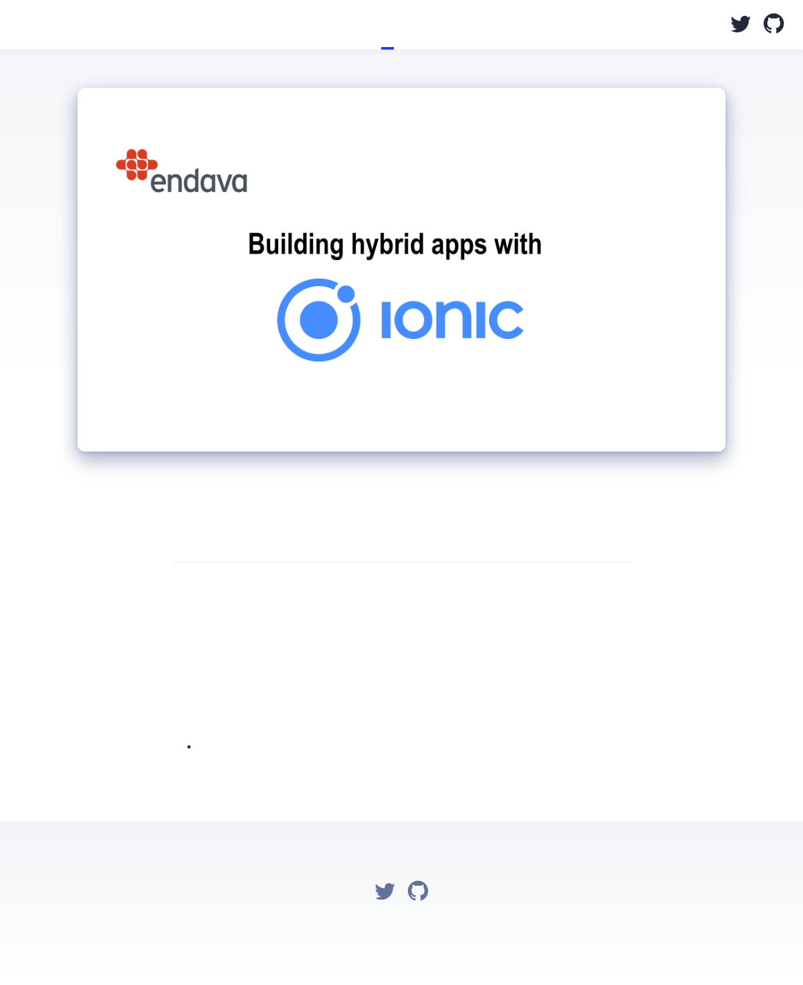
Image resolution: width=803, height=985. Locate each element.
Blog (374, 25)
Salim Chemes (19, 25)
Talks (387, 25)
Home (362, 25)
